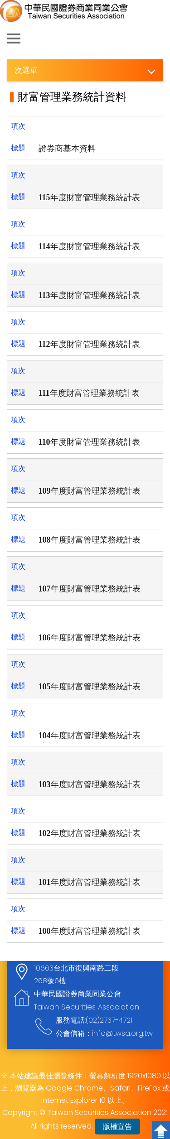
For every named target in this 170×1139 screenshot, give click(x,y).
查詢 (156, 39)
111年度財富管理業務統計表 (89, 393)
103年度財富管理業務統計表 (90, 784)
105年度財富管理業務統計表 (90, 686)
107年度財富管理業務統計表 (90, 588)
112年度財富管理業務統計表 (89, 344)
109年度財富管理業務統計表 (90, 490)
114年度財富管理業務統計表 (89, 246)
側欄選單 (13, 38)
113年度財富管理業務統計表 (89, 295)
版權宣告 (117, 1126)
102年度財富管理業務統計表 (90, 833)
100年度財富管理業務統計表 (90, 931)
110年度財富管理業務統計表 (89, 442)
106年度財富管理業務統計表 (90, 637)
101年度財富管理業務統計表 (90, 882)
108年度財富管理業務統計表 (90, 539)
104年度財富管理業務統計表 (90, 735)
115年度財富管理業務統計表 (89, 197)
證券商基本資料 (67, 148)
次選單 (26, 70)
